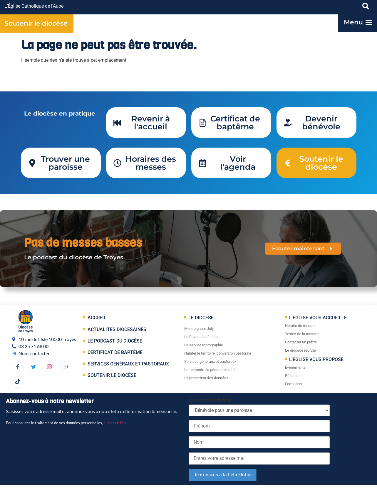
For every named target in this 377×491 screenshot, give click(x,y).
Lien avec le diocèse (210, 400)
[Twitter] (33, 367)
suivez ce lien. (115, 422)
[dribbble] (49, 367)
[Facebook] (18, 367)
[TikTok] (18, 382)
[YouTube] (65, 367)
